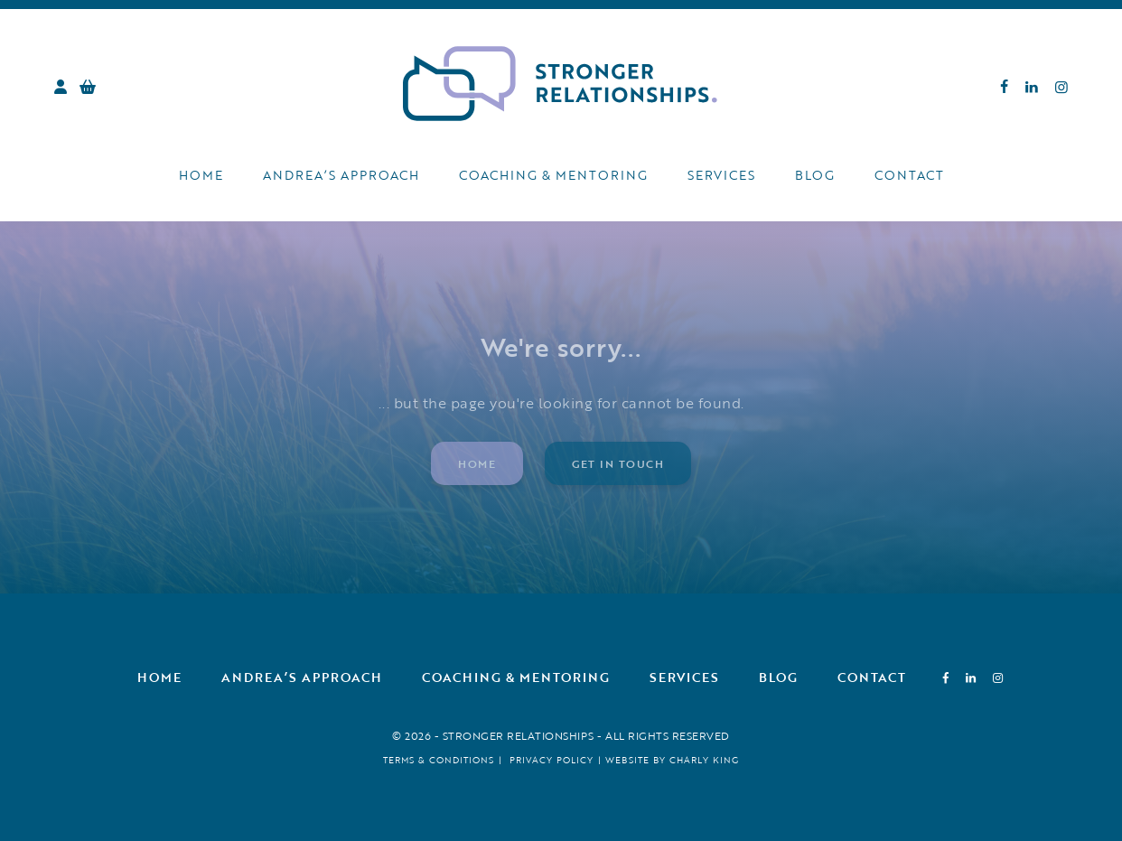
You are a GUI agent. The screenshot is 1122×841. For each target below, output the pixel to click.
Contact (909, 174)
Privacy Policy (552, 760)
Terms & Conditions (438, 760)
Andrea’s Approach (341, 174)
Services (721, 174)
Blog (815, 174)
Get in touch (618, 463)
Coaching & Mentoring (553, 174)
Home (201, 174)
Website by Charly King (672, 760)
